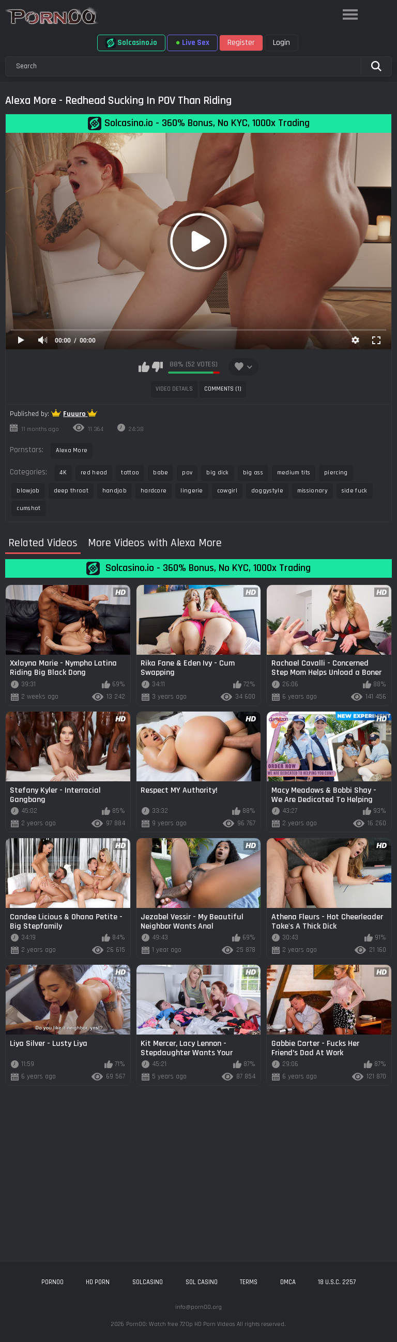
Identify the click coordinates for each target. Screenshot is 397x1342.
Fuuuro (75, 414)
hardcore (153, 491)
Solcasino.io (131, 43)
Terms (248, 1282)
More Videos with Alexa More (155, 543)
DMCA (288, 1282)
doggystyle (267, 491)
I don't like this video (157, 367)
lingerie (191, 491)
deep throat (71, 491)
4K (63, 472)
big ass (253, 472)
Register (241, 43)
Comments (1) (222, 389)
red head (94, 472)
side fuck (355, 491)
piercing (335, 472)
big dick (217, 472)
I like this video (144, 367)
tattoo (130, 472)
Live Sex (192, 43)
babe (160, 472)
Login (281, 43)
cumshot (28, 508)
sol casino (202, 1282)
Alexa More (71, 450)
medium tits (293, 472)
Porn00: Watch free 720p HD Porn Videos (180, 1324)
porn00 (52, 1282)
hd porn (98, 1282)
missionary (312, 491)
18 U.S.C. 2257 (337, 1282)
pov (187, 472)
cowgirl (227, 491)
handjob (114, 491)
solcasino (147, 1282)
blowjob (28, 491)
